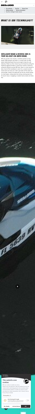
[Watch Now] (17, 286)
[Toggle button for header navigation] (2, 1)
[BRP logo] (6, 1)
